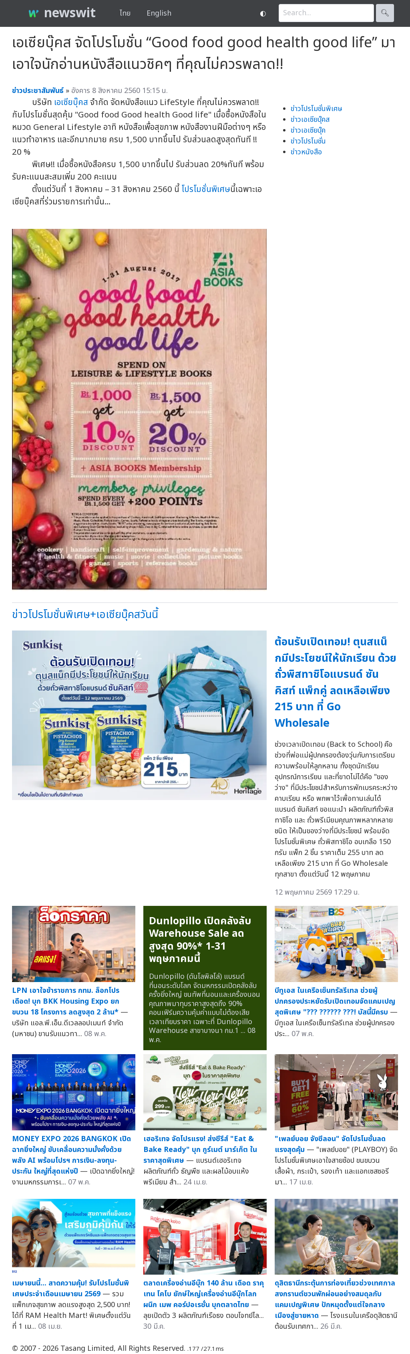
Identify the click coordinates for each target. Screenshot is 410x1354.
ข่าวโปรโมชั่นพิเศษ (316, 108)
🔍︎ (385, 13)
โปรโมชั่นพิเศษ (205, 189)
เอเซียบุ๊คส (71, 102)
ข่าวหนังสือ (306, 152)
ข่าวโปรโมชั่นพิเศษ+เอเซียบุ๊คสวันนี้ (85, 614)
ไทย (125, 13)
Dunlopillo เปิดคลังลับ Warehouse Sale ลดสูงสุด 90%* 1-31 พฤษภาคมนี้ (200, 940)
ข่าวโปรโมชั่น (308, 141)
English (159, 13)
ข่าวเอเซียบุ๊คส (310, 119)
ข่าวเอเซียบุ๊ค (308, 130)
